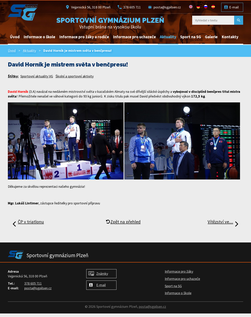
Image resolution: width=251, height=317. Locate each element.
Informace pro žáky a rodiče (84, 36)
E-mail (234, 7)
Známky (102, 273)
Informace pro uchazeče (134, 36)
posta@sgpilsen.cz (167, 7)
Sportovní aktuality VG (36, 76)
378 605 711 (132, 7)
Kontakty (230, 36)
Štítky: (13, 76)
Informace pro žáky (179, 271)
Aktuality (168, 36)
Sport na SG (190, 36)
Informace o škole (39, 36)
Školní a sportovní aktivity (74, 76)
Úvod (15, 36)
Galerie (211, 36)
